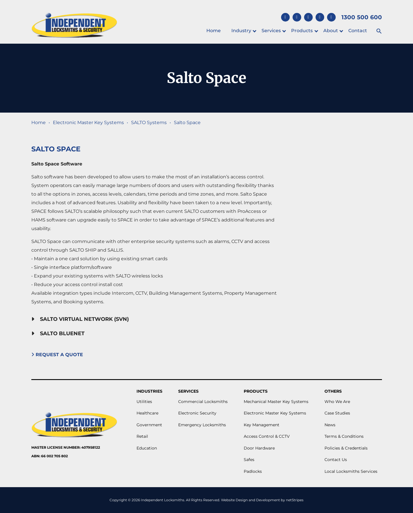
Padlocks (253, 471)
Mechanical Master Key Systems (276, 401)
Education (147, 448)
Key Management (261, 424)
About (330, 30)
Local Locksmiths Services (350, 471)
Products (302, 30)
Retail (142, 436)
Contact (357, 30)
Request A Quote (57, 354)
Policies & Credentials (346, 448)
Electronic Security (197, 413)
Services (271, 30)
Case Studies (337, 413)
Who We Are (337, 401)
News (329, 424)
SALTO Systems (149, 122)
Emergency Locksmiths (202, 424)
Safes (249, 459)
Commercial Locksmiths (203, 401)
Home (213, 30)
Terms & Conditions (344, 436)
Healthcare (147, 413)
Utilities (144, 401)
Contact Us (335, 459)
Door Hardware (259, 448)
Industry (241, 30)
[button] (378, 31)
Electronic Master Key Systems (88, 122)
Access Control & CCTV (267, 436)
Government (149, 424)
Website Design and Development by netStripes (262, 500)
